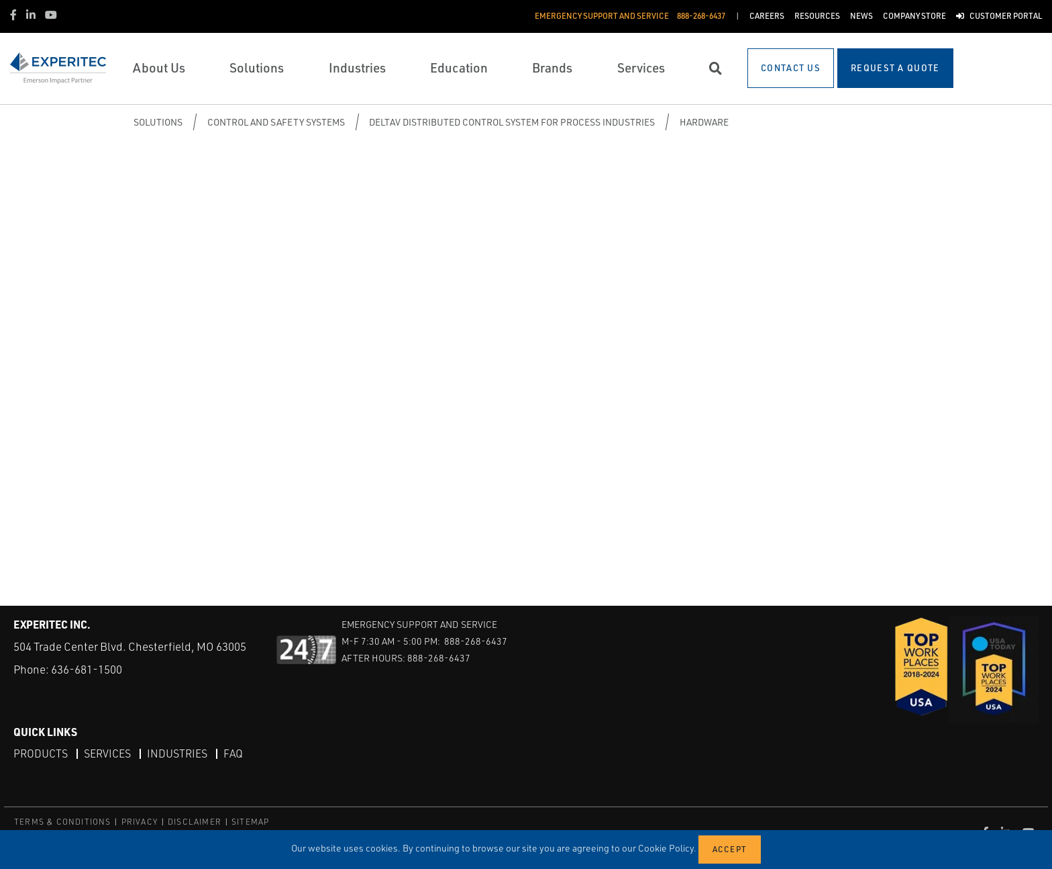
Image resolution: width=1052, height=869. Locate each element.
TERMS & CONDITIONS (62, 822)
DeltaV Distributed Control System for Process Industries (512, 122)
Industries (177, 753)
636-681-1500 (86, 669)
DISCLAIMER (194, 822)
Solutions (158, 122)
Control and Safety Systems (276, 122)
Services (107, 753)
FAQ (233, 753)
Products (40, 753)
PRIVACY (139, 822)
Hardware (704, 122)
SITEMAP (250, 822)
